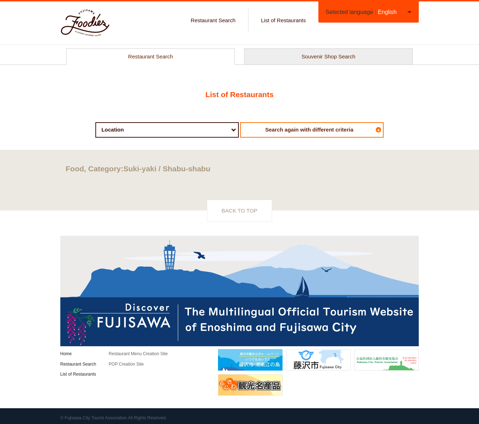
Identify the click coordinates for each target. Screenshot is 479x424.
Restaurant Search (213, 20)
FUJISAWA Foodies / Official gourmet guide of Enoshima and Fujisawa (85, 23)
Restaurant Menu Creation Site (138, 353)
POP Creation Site (126, 364)
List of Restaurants (283, 20)
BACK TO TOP (239, 211)
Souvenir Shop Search (328, 56)
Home (66, 353)
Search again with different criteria (323, 130)
